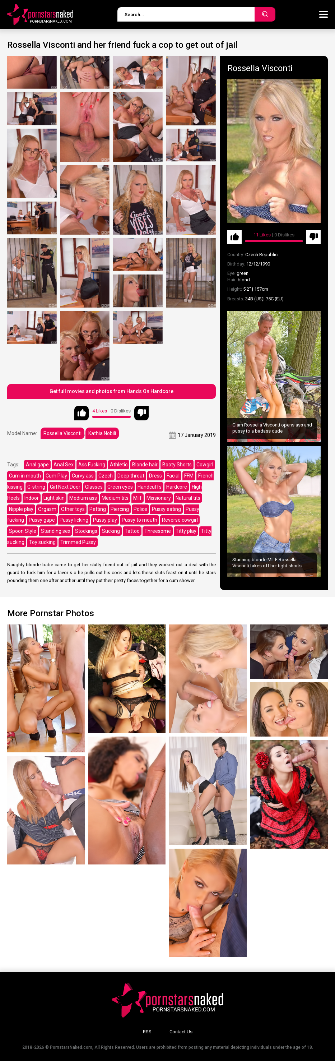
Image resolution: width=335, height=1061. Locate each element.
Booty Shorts (177, 464)
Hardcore (176, 487)
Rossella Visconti (62, 433)
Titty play (186, 531)
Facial (173, 476)
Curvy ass (83, 476)
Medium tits (115, 498)
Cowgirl (204, 464)
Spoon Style (22, 531)
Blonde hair (145, 464)
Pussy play (105, 520)
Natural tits (188, 498)
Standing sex (55, 531)
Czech (105, 476)
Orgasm (47, 509)
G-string (36, 487)
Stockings (86, 531)
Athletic (118, 464)
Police (140, 509)
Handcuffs (150, 487)
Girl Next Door (65, 487)
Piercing (120, 509)
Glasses (94, 487)
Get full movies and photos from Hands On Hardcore (111, 391)
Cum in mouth (25, 476)
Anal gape (37, 464)
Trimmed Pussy (78, 542)
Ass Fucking (91, 464)
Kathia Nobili (102, 433)
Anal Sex (63, 464)
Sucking (111, 531)
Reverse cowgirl (180, 520)
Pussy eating (166, 509)
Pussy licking (74, 520)
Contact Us (180, 1031)
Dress (155, 476)
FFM (189, 476)
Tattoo (132, 531)
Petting (97, 509)
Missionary (158, 498)
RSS (147, 1031)
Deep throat (130, 476)
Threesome (157, 531)
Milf (137, 498)
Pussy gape (42, 520)
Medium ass (83, 498)
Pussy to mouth (139, 520)
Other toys (73, 509)
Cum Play (56, 476)
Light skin (54, 498)
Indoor (31, 498)
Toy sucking (42, 542)
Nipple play (21, 509)
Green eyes (120, 487)
